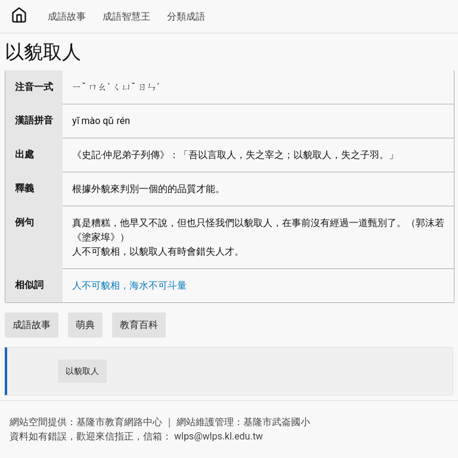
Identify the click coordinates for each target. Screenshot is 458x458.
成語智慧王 (126, 16)
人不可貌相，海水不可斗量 (129, 285)
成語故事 (67, 16)
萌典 (85, 324)
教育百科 (139, 324)
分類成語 (186, 16)
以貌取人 (82, 371)
